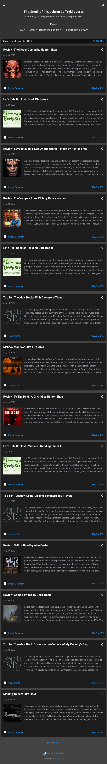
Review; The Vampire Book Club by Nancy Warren (34, 198)
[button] (102, 50)
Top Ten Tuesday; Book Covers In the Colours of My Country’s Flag (45, 644)
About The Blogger (77, 30)
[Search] (103, 5)
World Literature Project (45, 30)
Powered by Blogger (53, 753)
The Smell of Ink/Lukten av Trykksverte (54, 12)
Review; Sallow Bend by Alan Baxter (26, 545)
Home (22, 30)
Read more (98, 88)
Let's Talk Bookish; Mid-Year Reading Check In (32, 446)
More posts (53, 743)
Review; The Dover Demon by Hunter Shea (30, 49)
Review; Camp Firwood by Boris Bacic (27, 595)
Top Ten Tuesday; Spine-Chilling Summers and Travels (37, 495)
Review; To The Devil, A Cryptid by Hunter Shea (33, 396)
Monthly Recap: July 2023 (19, 694)
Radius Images (60, 759)
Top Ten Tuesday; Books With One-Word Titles (32, 297)
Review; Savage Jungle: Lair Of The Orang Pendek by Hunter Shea (45, 148)
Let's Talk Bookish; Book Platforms (25, 99)
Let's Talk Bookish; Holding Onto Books (28, 248)
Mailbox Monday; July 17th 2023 (23, 347)
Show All (98, 41)
